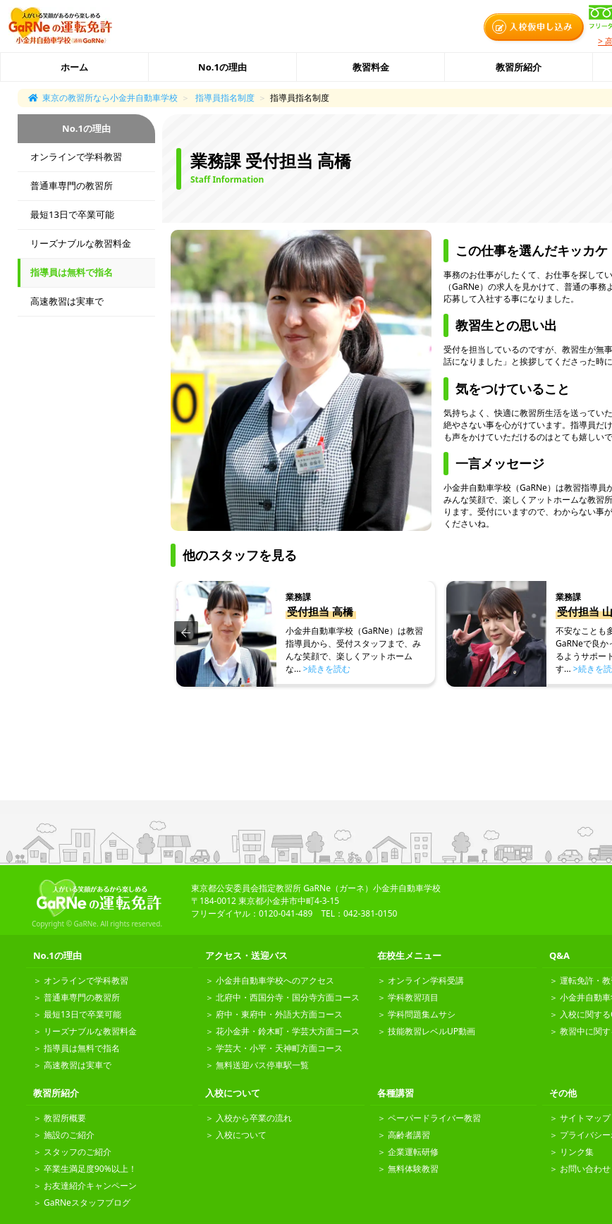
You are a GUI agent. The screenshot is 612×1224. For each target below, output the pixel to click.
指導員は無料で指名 (71, 272)
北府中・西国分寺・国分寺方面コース (288, 997)
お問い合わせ (585, 1169)
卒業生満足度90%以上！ (90, 1169)
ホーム (74, 67)
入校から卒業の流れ (254, 1118)
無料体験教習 (413, 1169)
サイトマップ (585, 1118)
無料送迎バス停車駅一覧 (262, 1065)
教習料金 (371, 67)
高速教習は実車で (67, 301)
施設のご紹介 (69, 1135)
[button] (186, 633)
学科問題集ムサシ (421, 1014)
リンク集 (577, 1152)
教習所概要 (65, 1118)
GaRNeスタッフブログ (87, 1202)
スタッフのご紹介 (77, 1152)
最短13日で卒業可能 (72, 214)
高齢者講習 (409, 1135)
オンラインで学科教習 (76, 156)
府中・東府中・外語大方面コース (279, 1014)
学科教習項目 (413, 997)
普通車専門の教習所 (71, 185)
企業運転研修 (413, 1152)
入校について (241, 1135)
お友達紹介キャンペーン (90, 1186)
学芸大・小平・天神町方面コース (279, 1048)
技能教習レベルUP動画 (431, 1031)
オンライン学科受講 (426, 980)
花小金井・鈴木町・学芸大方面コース (288, 1031)
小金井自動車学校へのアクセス (275, 980)
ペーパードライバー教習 (434, 1118)
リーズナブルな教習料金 (80, 243)
